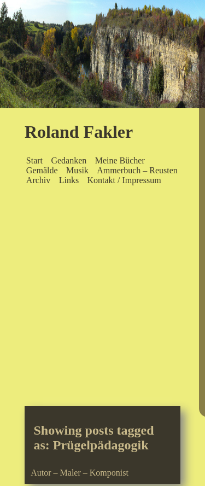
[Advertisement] (102, 298)
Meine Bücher (120, 160)
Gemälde (42, 170)
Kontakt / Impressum (124, 180)
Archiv (38, 180)
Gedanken (68, 160)
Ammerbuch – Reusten (137, 170)
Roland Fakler (79, 132)
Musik (77, 170)
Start (34, 160)
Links (69, 180)
